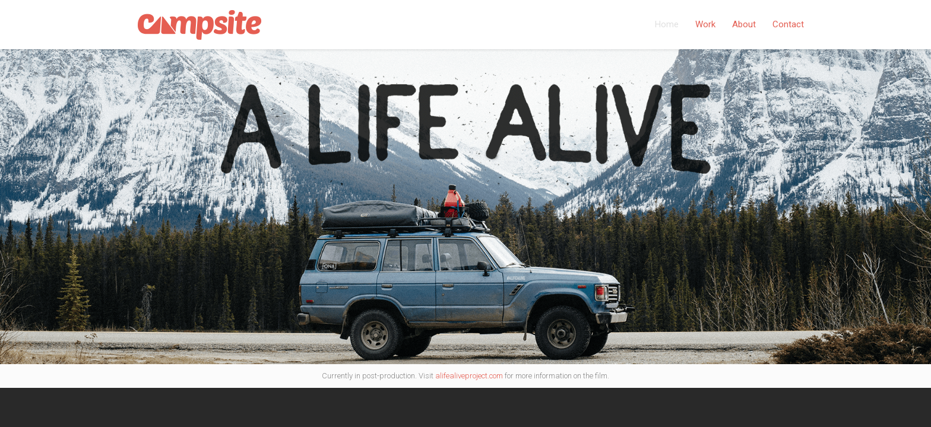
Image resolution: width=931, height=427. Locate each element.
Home (667, 24)
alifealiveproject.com (469, 375)
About (744, 24)
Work (705, 24)
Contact (788, 24)
